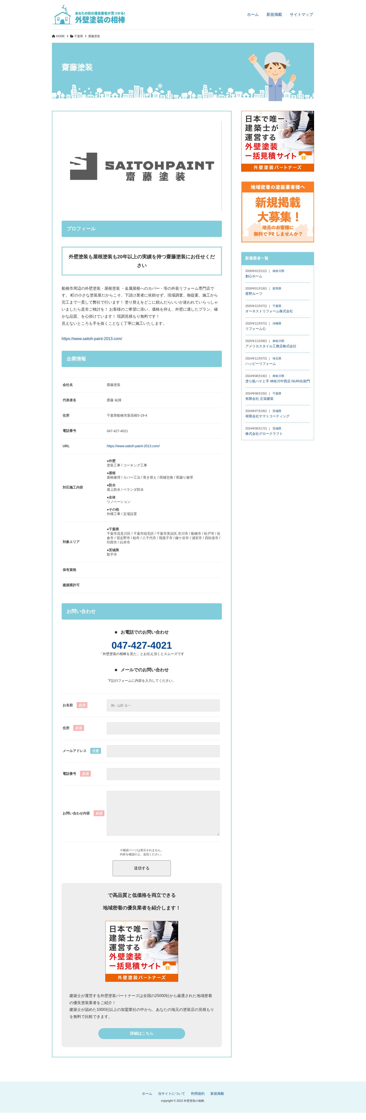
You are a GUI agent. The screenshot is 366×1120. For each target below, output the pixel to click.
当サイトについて (171, 1101)
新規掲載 (274, 14)
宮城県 (277, 411)
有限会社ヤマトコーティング (267, 416)
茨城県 (277, 428)
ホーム (253, 14)
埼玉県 (277, 358)
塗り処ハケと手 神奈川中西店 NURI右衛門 (277, 381)
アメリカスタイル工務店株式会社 (270, 346)
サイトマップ (301, 14)
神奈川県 (278, 271)
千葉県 (78, 36)
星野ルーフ (253, 294)
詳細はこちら (141, 1041)
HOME (60, 36)
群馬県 (277, 288)
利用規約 (198, 1101)
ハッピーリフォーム (260, 364)
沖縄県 (277, 323)
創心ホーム (253, 276)
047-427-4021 (141, 645)
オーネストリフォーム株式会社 (269, 311)
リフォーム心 (255, 329)
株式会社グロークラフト (264, 434)
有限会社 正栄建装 (259, 399)
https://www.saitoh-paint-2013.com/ (92, 339)
